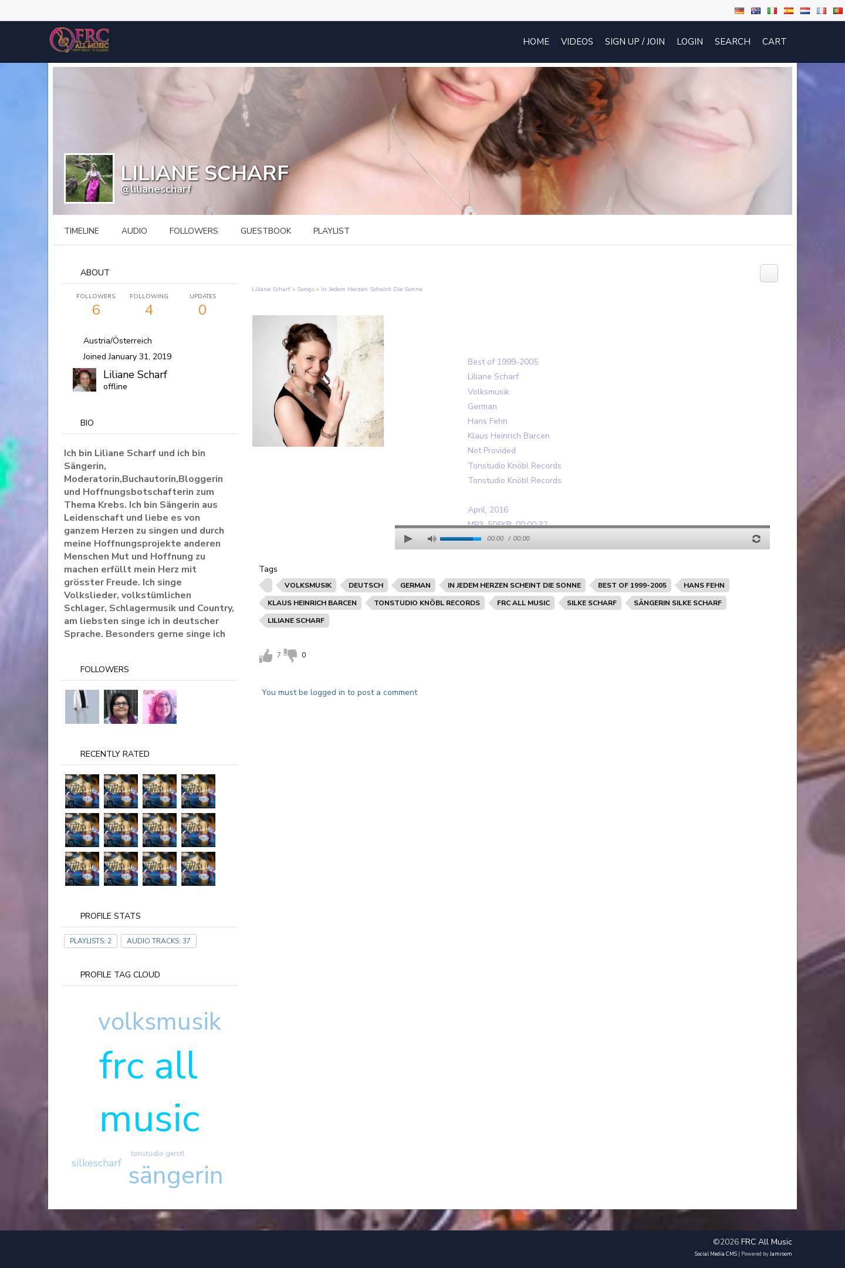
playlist (331, 231)
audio (134, 231)
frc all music (149, 1092)
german (415, 585)
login (690, 42)
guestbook (266, 231)
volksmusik (159, 1021)
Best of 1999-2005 (503, 361)
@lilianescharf (155, 189)
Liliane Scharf (135, 374)
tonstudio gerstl (158, 1153)
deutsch (366, 585)
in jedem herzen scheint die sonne (514, 585)
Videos (577, 42)
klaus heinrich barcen (312, 603)
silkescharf (96, 1163)
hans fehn (704, 585)
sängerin (176, 1175)
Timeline (81, 231)
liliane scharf (296, 620)
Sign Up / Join (635, 42)
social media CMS (716, 1253)
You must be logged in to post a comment (339, 692)
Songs (306, 289)
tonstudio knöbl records (427, 603)
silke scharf (592, 603)
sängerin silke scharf (678, 603)
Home (536, 42)
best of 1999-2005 (632, 585)
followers (194, 231)
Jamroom (781, 1253)
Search (733, 42)
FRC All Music (766, 1241)
